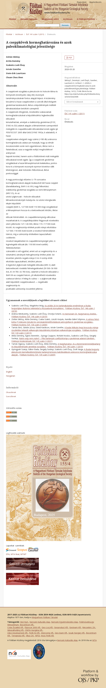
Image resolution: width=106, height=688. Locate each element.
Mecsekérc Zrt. (88, 627)
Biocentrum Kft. (27, 624)
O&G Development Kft (17, 633)
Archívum (67, 19)
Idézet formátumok (74, 102)
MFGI (37, 635)
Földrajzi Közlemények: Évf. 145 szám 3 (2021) (32, 341)
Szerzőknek (11, 396)
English (9, 371)
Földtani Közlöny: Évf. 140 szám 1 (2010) (65, 346)
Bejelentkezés (95, 2)
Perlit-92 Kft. (34, 633)
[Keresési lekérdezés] (47, 25)
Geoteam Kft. (75, 627)
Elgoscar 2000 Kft (32, 627)
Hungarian (10, 376)
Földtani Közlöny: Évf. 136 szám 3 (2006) (29, 324)
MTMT (23, 554)
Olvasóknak (11, 392)
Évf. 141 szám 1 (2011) (35, 34)
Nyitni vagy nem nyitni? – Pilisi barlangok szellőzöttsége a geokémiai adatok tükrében (57, 338)
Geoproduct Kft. (61, 627)
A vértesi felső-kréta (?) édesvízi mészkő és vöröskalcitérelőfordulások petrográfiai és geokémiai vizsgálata (55, 320)
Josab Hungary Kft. (77, 633)
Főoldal (12, 19)
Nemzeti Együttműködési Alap (64, 622)
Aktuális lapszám (28, 19)
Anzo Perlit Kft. (47, 635)
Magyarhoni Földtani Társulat (45, 617)
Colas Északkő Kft (15, 627)
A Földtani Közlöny (86, 19)
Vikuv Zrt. (30, 635)
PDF (70, 57)
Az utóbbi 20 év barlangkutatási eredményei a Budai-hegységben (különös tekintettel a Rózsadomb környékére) (51, 307)
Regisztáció (81, 2)
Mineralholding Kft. (15, 630)
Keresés (65, 25)
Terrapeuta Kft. (18, 635)
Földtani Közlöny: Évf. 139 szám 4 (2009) (37, 354)
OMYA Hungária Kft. (34, 630)
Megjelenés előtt (50, 19)
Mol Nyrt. (24, 622)
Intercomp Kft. (47, 633)
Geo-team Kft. (61, 633)
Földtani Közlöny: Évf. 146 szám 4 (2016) (29, 316)
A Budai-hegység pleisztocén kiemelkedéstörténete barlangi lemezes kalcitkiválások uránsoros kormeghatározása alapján (55, 352)
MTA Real (15, 554)
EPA (8, 554)
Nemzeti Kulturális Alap (40, 622)
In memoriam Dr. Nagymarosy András (79, 314)
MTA (94, 640)
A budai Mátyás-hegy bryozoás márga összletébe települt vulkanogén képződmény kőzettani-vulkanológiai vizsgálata (54, 329)
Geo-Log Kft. (47, 627)
